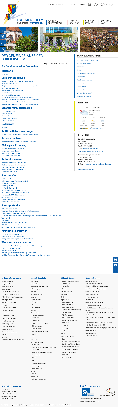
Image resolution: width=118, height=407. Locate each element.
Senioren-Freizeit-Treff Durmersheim (14, 222)
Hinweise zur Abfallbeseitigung (12, 90)
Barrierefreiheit (80, 5)
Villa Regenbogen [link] (67, 315)
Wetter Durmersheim (93, 107)
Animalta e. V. (6, 220)
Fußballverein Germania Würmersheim (14, 190)
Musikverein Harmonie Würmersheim (14, 165)
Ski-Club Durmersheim (9, 197)
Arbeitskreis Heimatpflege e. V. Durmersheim (17, 97)
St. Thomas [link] (65, 331)
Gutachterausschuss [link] (92, 297)
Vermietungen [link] (36, 307)
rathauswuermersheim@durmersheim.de (97, 164)
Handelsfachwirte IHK (9, 250)
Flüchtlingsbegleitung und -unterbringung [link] (40, 287)
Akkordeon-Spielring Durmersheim (13, 167)
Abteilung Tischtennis (9, 183)
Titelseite (5, 74)
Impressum (14, 405)
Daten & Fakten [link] (36, 284)
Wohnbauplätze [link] (90, 333)
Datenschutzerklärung (38, 405)
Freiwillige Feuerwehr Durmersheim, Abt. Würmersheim (21, 102)
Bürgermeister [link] (6, 284)
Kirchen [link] (33, 337)
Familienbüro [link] (66, 283)
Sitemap (24, 405)
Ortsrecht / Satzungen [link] (9, 302)
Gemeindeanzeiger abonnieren (90, 398)
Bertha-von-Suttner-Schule (11, 248)
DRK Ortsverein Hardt (9, 209)
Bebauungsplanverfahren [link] (94, 283)
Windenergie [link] (36, 366)
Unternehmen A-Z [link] (91, 330)
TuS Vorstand (6, 179)
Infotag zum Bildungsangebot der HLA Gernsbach (19, 141)
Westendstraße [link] (91, 335)
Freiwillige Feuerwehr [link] (37, 294)
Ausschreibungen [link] (8, 310)
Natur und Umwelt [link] (37, 342)
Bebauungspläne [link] (91, 281)
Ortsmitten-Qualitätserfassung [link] (42, 352)
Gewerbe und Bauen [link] (92, 291)
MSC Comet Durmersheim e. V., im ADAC (15, 192)
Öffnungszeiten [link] (7, 300)
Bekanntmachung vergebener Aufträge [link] (99, 322)
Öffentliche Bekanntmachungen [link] (12, 297)
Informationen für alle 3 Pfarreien (13, 236)
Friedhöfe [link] (34, 310)
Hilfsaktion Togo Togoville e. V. (12, 225)
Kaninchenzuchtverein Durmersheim (14, 213)
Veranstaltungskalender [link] (9, 332)
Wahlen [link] (4, 334)
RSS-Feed (68, 5)
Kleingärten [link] (35, 302)
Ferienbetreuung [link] (66, 291)
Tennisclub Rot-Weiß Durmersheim (13, 195)
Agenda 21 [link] (34, 281)
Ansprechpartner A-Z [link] (10, 307)
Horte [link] (63, 297)
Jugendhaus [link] (65, 300)
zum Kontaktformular (85, 169)
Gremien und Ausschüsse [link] (11, 291)
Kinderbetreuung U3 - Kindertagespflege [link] (68, 303)
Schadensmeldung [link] (8, 321)
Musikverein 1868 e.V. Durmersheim (14, 162)
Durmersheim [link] (36, 320)
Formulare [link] (6, 313)
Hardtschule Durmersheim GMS (12, 153)
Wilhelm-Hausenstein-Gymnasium (13, 149)
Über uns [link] (65, 289)
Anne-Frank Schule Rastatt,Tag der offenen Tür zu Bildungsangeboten (26, 246)
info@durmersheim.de (90, 148)
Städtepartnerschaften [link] (38, 379)
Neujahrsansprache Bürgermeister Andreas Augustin (19, 86)
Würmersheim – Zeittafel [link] (40, 331)
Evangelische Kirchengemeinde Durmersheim (17, 239)
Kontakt (51, 5)
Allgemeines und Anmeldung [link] (71, 309)
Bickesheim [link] (35, 318)
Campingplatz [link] (36, 299)
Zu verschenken (7, 93)
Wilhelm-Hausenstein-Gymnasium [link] (69, 353)
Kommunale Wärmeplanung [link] (94, 302)
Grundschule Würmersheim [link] (71, 344)
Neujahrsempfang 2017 (10, 83)
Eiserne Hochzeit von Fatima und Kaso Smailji (17, 81)
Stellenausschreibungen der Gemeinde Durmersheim (20, 134)
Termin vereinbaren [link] (8, 329)
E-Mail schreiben (7, 398)
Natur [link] (33, 304)
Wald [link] (33, 360)
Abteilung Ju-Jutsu (8, 186)
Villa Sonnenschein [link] (68, 318)
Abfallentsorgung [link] (7, 281)
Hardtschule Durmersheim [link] (70, 347)
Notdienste (5, 127)
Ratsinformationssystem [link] (11, 294)
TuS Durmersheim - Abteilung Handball (15, 181)
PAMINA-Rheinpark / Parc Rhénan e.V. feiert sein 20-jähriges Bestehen (26, 255)
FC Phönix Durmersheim (10, 188)
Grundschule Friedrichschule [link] (71, 341)
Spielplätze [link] (34, 376)
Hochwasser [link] (36, 344)
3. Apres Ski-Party (8, 120)
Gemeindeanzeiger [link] (8, 286)
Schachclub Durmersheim (10, 202)
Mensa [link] (63, 333)
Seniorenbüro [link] (66, 286)
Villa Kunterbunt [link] (67, 312)
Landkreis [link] (34, 339)
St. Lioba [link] (65, 328)
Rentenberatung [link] (8, 315)
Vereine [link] (34, 373)
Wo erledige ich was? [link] (10, 318)
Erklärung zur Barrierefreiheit (60, 405)
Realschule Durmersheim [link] (70, 349)
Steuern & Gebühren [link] (8, 326)
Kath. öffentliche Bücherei (11, 155)
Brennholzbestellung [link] (39, 363)
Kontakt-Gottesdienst (9, 118)
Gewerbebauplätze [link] (91, 294)
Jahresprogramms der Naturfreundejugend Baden (19, 253)
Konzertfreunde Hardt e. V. (11, 172)
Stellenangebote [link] (7, 324)
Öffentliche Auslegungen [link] (93, 305)
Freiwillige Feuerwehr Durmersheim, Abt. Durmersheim (20, 99)
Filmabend (5, 116)
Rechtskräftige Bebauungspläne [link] (97, 286)
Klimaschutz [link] (36, 355)
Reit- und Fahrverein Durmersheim (13, 199)
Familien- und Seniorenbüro (11, 95)
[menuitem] (90, 4)
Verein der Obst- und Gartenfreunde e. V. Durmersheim (20, 211)
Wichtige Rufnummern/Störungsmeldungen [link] (13, 338)
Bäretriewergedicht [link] (38, 315)
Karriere (60, 5)
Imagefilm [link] (34, 334)
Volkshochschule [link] (66, 357)
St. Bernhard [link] (66, 325)
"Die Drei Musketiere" (9, 111)
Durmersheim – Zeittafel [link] (40, 323)
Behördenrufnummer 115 (89, 402)
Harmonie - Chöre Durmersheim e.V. (14, 169)
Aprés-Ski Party (7, 113)
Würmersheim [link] (36, 329)
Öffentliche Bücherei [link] (67, 336)
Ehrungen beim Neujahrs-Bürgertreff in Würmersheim (20, 104)
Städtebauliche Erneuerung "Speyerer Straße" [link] (100, 328)
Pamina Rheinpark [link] (36, 368)
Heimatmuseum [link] (37, 326)
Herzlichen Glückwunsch (10, 88)
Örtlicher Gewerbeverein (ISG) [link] (95, 325)
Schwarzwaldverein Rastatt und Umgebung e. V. (18, 227)
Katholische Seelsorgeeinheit (12, 234)
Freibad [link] (33, 291)
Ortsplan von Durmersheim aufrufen (90, 151)
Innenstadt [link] (89, 300)
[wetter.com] (84, 129)
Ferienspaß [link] (64, 294)
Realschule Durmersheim (10, 151)
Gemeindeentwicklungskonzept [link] (96, 289)
